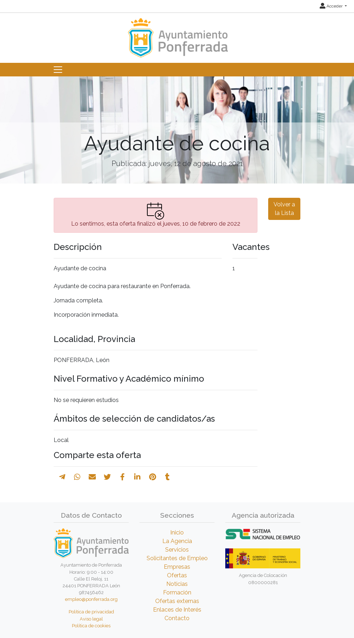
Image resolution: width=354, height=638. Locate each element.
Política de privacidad (91, 611)
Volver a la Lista (284, 208)
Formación (177, 592)
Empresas (177, 566)
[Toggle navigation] (58, 69)
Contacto (177, 618)
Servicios (177, 549)
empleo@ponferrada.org (91, 599)
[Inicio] (176, 34)
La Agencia (177, 541)
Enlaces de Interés (177, 609)
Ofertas (177, 575)
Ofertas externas (177, 601)
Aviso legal (91, 619)
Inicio (177, 532)
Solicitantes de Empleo (177, 558)
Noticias (177, 584)
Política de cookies (91, 625)
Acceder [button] (332, 6)
